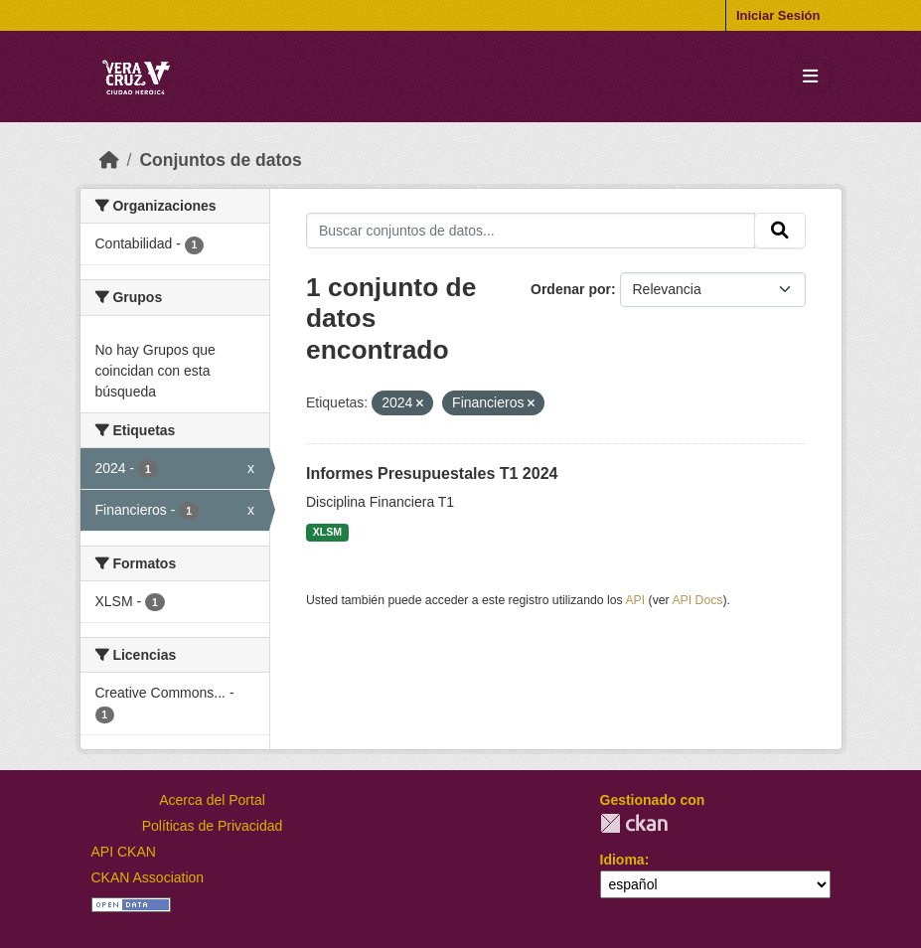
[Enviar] (780, 230)
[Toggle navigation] (810, 77)
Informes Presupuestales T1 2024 (431, 473)
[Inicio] (109, 160)
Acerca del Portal (212, 800)
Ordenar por (571, 289)
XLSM (327, 532)
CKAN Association (148, 877)
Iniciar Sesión (778, 15)
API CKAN (123, 852)
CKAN (634, 823)
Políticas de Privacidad (212, 826)
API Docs (697, 600)
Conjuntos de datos (220, 160)
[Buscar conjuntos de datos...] (530, 230)
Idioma (622, 860)
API (635, 600)
